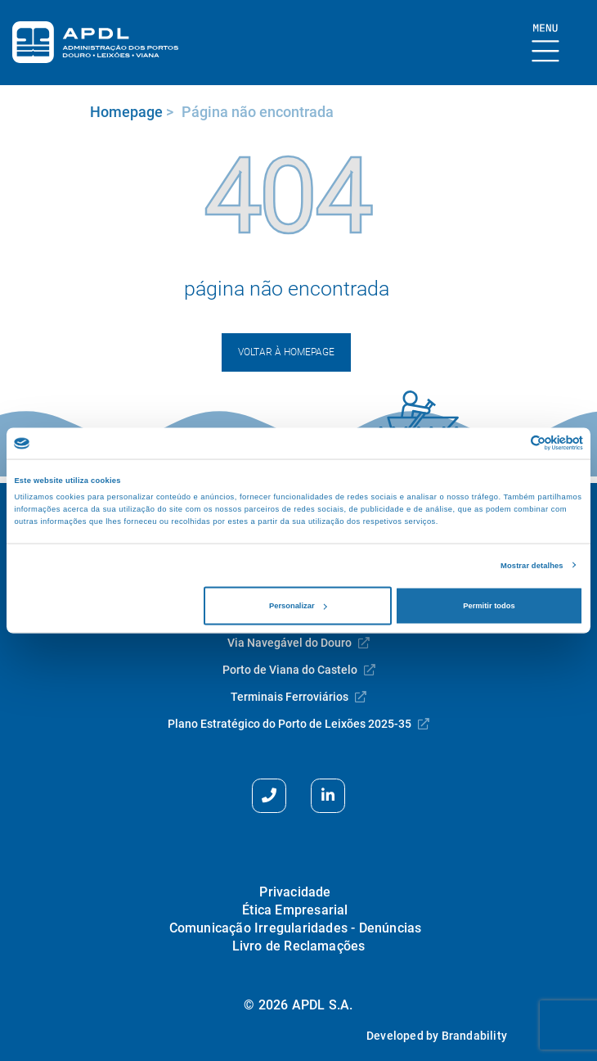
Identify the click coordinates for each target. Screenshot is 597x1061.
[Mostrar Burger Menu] (546, 43)
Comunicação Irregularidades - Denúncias (295, 928)
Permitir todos (488, 606)
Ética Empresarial (295, 910)
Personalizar (298, 606)
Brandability (474, 1035)
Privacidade (294, 892)
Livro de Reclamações (299, 946)
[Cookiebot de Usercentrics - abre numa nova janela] (511, 443)
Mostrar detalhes (531, 565)
